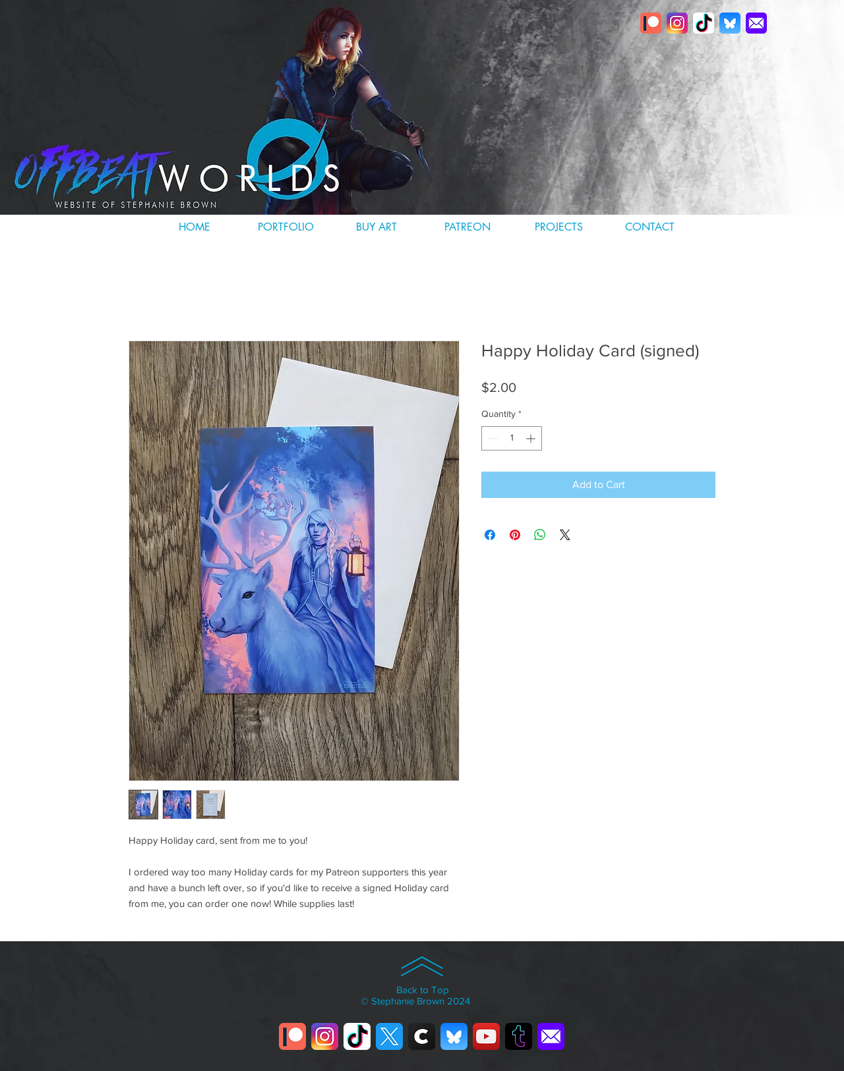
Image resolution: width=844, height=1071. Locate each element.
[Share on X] (565, 535)
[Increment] (532, 438)
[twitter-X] (389, 1036)
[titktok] (703, 23)
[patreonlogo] (650, 23)
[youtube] (486, 1036)
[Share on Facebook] (490, 535)
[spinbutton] (512, 438)
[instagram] (677, 23)
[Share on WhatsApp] (540, 535)
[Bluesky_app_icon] (729, 23)
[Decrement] (491, 438)
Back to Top (422, 989)
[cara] (421, 1036)
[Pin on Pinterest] (515, 535)
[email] (756, 23)
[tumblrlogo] (518, 1036)
